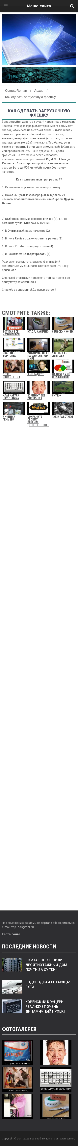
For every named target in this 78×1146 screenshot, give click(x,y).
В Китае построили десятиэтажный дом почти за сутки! (46, 965)
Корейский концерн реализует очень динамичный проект (45, 1006)
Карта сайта (11, 934)
